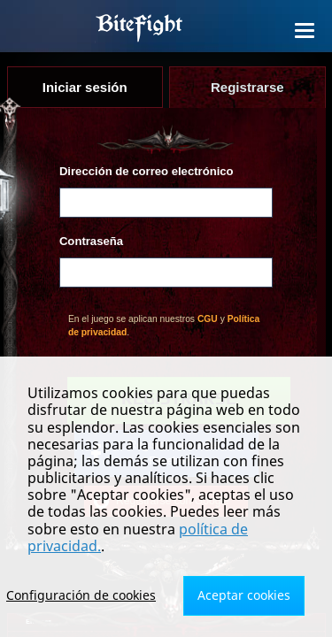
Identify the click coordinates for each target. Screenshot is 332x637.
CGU (207, 319)
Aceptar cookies (243, 595)
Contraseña (91, 241)
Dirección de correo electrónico (146, 171)
